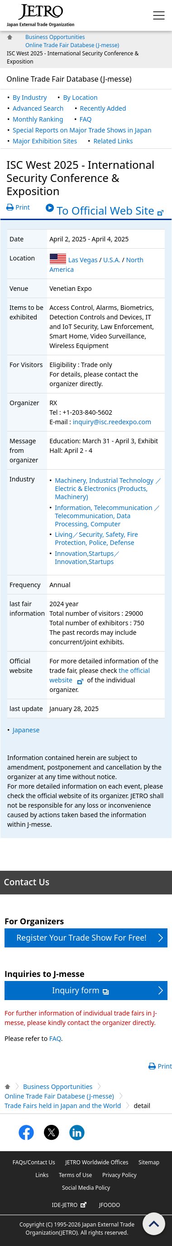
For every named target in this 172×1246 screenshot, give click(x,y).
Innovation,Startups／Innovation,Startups (87, 557)
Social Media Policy (86, 1188)
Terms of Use (75, 1175)
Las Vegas (83, 259)
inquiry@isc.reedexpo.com (112, 421)
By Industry (30, 97)
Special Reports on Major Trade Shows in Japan (82, 130)
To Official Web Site (110, 210)
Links (41, 1175)
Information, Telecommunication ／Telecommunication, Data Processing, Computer (107, 515)
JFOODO (109, 1205)
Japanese (26, 730)
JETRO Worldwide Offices (96, 1162)
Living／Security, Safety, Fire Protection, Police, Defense (96, 538)
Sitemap (149, 1162)
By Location (80, 97)
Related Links (113, 141)
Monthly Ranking (38, 119)
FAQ (86, 119)
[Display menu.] (159, 15)
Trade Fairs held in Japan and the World (63, 1105)
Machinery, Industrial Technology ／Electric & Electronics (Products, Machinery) (108, 488)
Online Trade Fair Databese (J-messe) (72, 45)
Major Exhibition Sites (45, 141)
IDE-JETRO (70, 1205)
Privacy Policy (119, 1175)
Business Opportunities (55, 37)
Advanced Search (38, 108)
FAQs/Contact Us (34, 1162)
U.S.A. (112, 259)
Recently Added (103, 108)
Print (22, 207)
